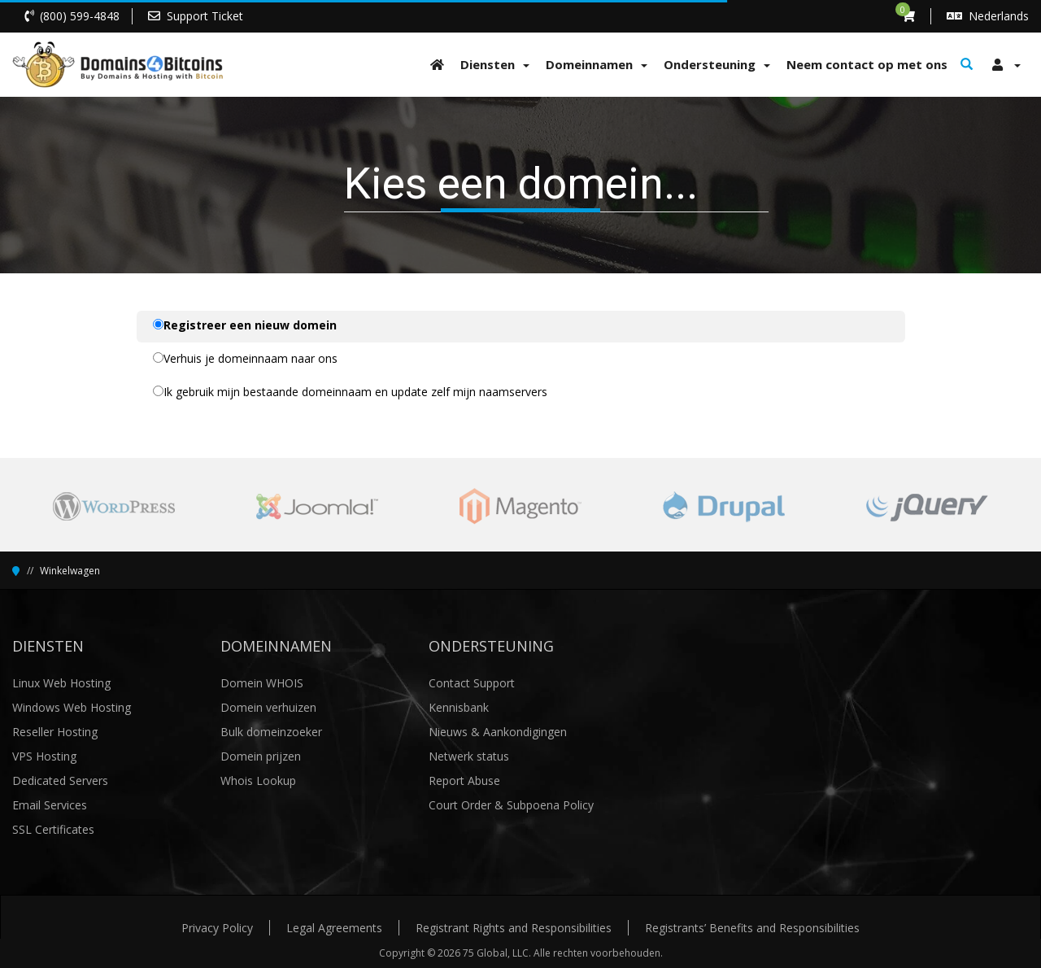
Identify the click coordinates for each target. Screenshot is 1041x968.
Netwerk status (469, 756)
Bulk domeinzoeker (271, 731)
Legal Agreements (334, 927)
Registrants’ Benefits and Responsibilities (752, 927)
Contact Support (472, 683)
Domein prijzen (260, 756)
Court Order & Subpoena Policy (511, 805)
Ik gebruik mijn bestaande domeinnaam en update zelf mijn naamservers (350, 391)
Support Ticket (205, 16)
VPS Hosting (44, 756)
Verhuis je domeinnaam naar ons (245, 358)
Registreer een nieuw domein (245, 325)
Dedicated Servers (60, 780)
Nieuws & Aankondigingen (498, 731)
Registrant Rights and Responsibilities (514, 927)
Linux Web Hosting (61, 683)
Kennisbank (459, 707)
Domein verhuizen (268, 707)
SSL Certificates (53, 829)
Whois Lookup (258, 780)
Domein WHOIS (261, 683)
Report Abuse (464, 780)
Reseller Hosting (55, 731)
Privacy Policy (217, 927)
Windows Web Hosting (71, 707)
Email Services (49, 805)
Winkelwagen (70, 571)
